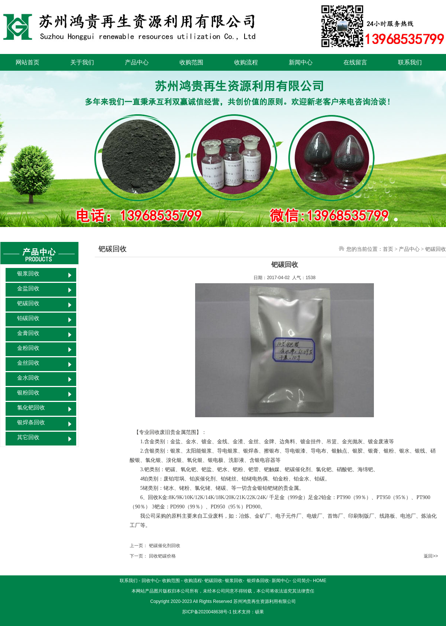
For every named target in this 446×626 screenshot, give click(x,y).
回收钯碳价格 (162, 556)
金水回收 (28, 378)
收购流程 (246, 62)
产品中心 (137, 62)
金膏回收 (28, 333)
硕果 (259, 611)
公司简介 (301, 580)
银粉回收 (28, 393)
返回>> (431, 556)
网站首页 (27, 62)
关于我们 (82, 62)
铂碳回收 (28, 318)
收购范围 (191, 62)
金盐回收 (28, 288)
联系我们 (410, 62)
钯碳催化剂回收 (164, 545)
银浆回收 (28, 274)
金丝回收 (28, 363)
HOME (319, 580)
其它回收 (28, 437)
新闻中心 (301, 62)
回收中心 (150, 580)
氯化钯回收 (31, 408)
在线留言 (355, 62)
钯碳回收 (28, 303)
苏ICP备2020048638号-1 (207, 611)
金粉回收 (28, 348)
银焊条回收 (31, 422)
